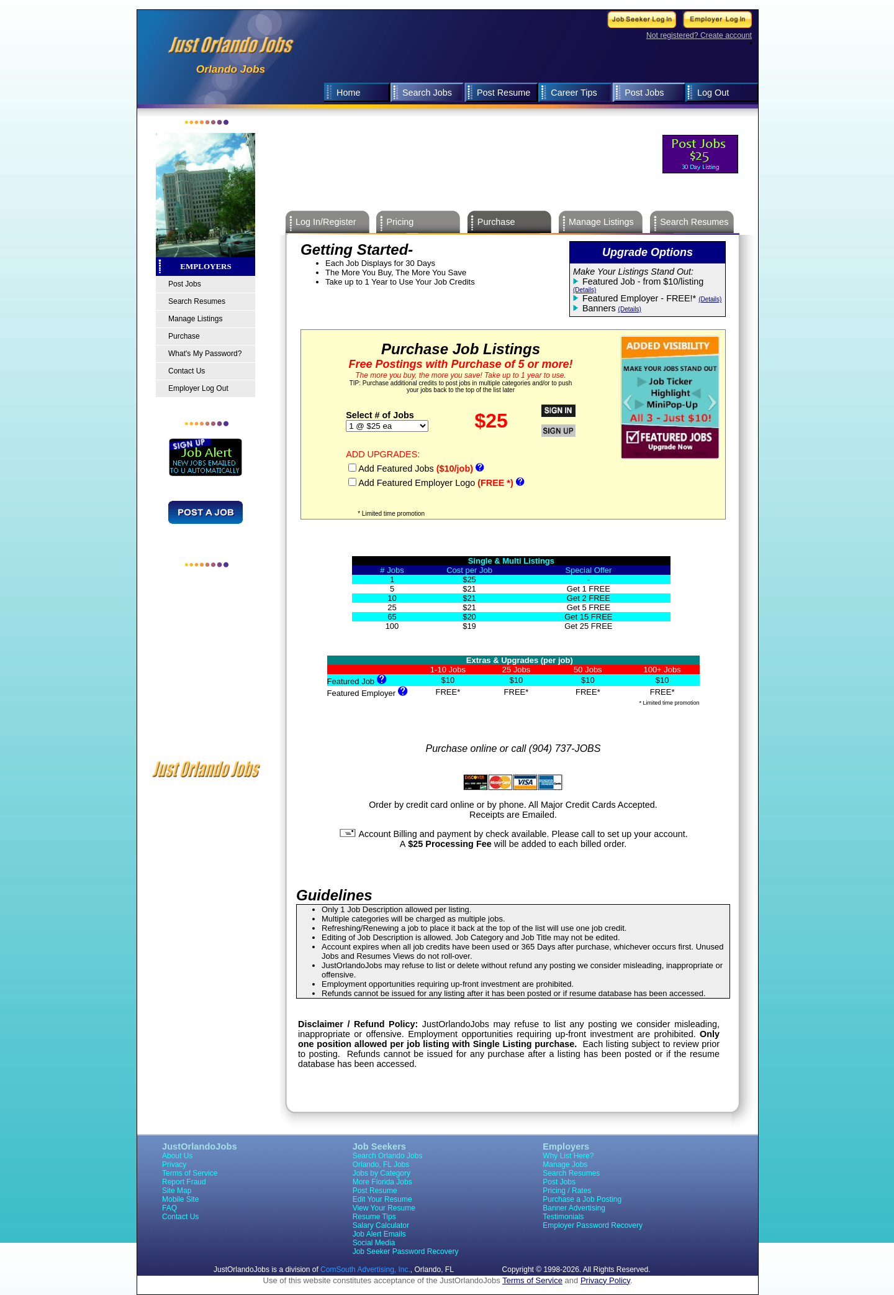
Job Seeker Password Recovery (406, 1251)
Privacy (174, 1164)
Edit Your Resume (382, 1199)
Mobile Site (180, 1199)
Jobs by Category (381, 1173)
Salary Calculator (381, 1225)
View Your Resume (384, 1208)
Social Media (374, 1242)
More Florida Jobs (382, 1182)
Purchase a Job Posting (582, 1199)
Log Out (713, 93)
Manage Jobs (565, 1164)
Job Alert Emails (379, 1234)
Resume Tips (374, 1216)
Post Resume (503, 93)
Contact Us (186, 371)
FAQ (169, 1208)
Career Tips (574, 93)
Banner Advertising (574, 1208)
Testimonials (563, 1216)
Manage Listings (195, 318)
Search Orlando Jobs (388, 1155)
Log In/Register (326, 222)
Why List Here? (568, 1155)
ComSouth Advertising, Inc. (365, 1269)
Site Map (176, 1190)
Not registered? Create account (699, 35)
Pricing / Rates (567, 1190)
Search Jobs (427, 93)
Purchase (184, 336)
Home (348, 93)
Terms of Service (189, 1173)
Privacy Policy (605, 1280)
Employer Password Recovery (593, 1225)
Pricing (399, 222)
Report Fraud (184, 1182)
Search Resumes (196, 301)
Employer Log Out (198, 388)
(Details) (584, 289)
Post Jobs (644, 93)
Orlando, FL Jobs (381, 1164)
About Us (177, 1155)
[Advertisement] (516, 121)
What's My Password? (205, 353)
